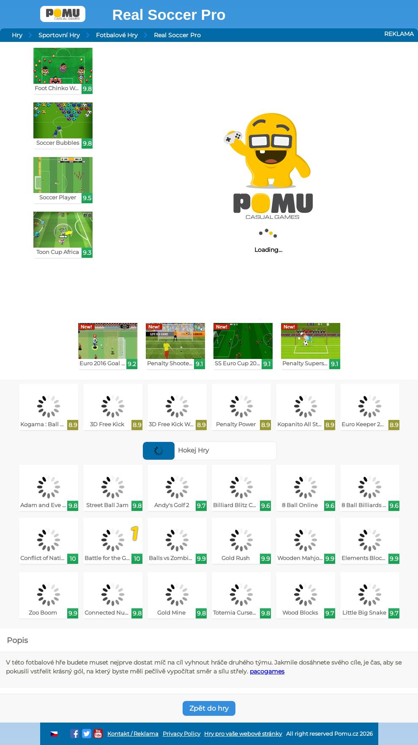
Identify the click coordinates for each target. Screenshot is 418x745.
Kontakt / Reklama (132, 734)
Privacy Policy (181, 734)
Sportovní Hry (59, 35)
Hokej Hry (176, 450)
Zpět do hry (209, 708)
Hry (17, 35)
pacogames (267, 671)
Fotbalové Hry (117, 35)
